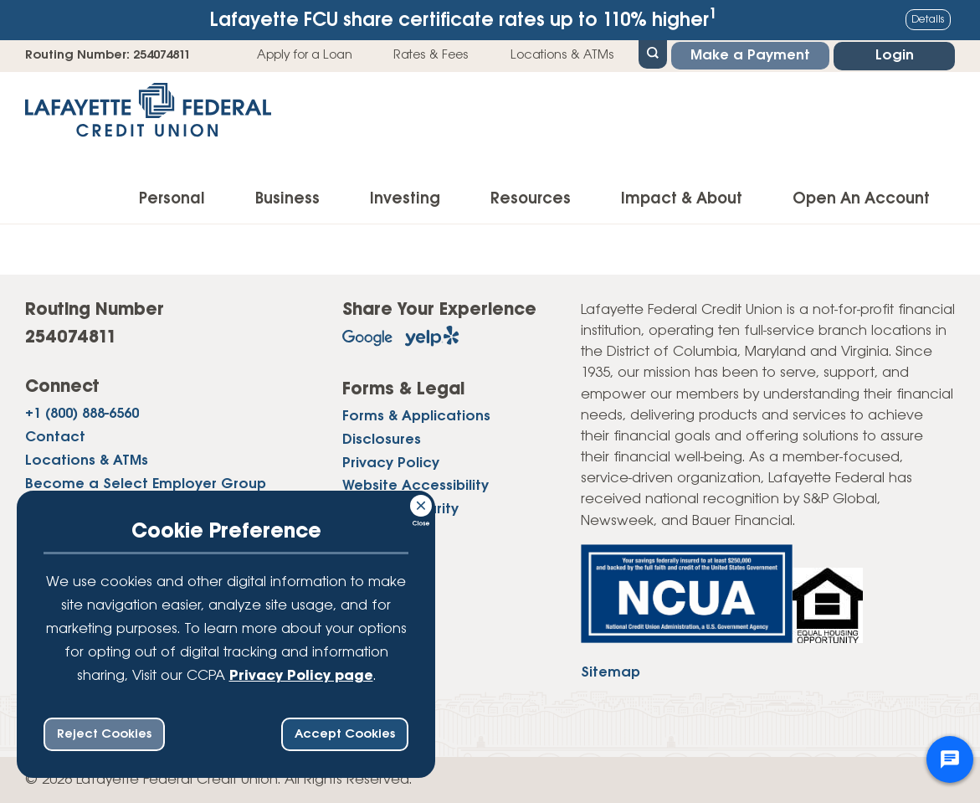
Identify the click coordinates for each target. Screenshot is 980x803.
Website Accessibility (415, 486)
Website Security (400, 509)
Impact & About (681, 199)
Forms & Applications (416, 417)
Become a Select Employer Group (145, 484)
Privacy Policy (390, 463)
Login (894, 56)
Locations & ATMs (562, 55)
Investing (405, 199)
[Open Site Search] (653, 53)
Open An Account (861, 199)
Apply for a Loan (304, 55)
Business (287, 199)
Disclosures (381, 440)
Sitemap (610, 673)
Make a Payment (750, 56)
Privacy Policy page (301, 676)
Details (928, 19)
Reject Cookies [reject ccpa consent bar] (104, 734)
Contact (55, 437)
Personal (172, 199)
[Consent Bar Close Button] (421, 503)
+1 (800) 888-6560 (82, 414)
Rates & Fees (431, 55)
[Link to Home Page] (148, 115)
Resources (530, 199)
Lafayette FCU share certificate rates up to (463, 19)
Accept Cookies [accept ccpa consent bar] (345, 734)
